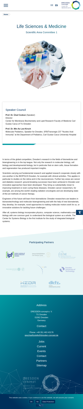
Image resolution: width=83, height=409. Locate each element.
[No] (39, 405)
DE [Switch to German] (51, 5)
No (38, 402)
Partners (41, 361)
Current (41, 347)
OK (31, 402)
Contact (41, 356)
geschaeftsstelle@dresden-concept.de (41, 336)
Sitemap (41, 366)
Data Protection (48, 402)
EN (56, 5)
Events (41, 352)
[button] (5, 5)
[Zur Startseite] (71, 5)
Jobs (41, 342)
